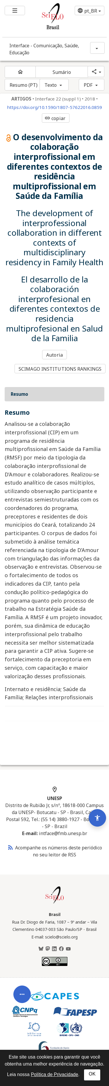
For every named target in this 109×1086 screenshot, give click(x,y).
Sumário (62, 72)
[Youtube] (68, 949)
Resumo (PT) (23, 85)
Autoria (54, 355)
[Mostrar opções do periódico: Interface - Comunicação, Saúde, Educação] (97, 48)
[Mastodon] (48, 949)
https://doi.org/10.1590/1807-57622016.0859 (54, 107)
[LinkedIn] (54, 949)
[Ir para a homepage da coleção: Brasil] (46, 18)
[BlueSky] (41, 949)
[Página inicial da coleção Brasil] (54, 903)
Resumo (19, 394)
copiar (54, 118)
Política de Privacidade (54, 1074)
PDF (88, 85)
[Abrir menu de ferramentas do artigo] (22, 1007)
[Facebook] (61, 949)
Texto (50, 85)
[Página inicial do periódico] (20, 72)
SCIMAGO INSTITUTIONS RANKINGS (60, 369)
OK (92, 1073)
